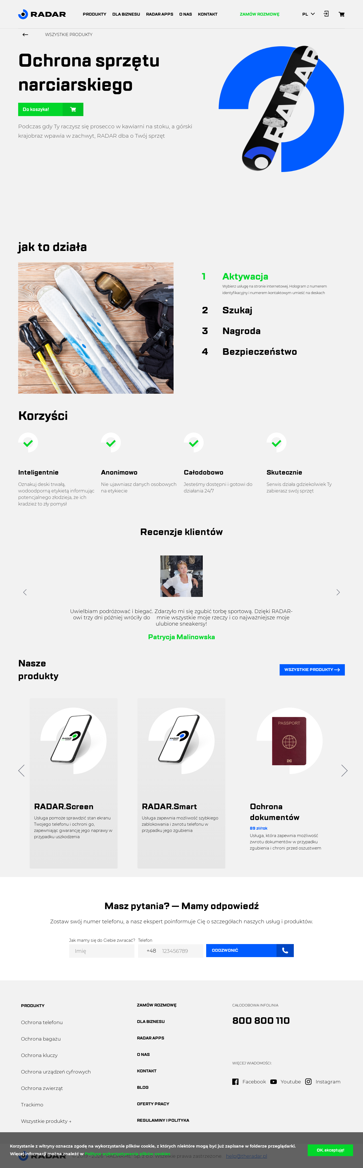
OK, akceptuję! (330, 1150)
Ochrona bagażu (41, 1039)
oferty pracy (153, 1104)
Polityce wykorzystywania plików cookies (127, 1153)
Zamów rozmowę (260, 14)
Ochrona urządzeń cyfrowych (56, 1072)
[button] (25, 592)
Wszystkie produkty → (46, 1121)
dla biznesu (126, 14)
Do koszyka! (53, 109)
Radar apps (150, 1038)
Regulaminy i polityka (163, 1120)
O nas (143, 1054)
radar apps (159, 14)
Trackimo (32, 1105)
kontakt (208, 14)
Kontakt (147, 1071)
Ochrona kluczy (39, 1055)
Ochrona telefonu (42, 1022)
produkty (94, 14)
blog (143, 1087)
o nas (185, 14)
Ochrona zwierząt (42, 1088)
